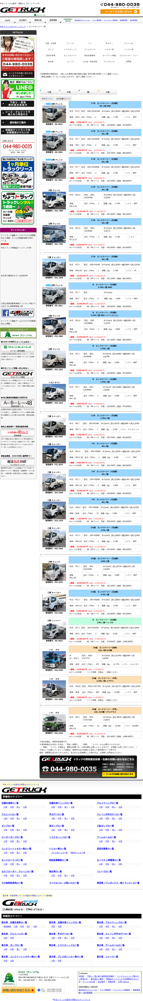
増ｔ (18, 807)
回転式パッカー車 (78, 853)
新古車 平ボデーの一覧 (61, 934)
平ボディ (109, 43)
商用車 (128, 62)
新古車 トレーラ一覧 (107, 957)
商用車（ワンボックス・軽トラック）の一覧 (118, 883)
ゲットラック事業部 (111, 20)
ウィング (70, 43)
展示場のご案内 (97, 979)
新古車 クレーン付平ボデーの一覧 (114, 934)
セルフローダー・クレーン (129, 58)
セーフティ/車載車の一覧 (109, 860)
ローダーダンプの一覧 (12, 837)
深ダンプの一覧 (56, 826)
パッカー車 (128, 49)
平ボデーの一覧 (56, 814)
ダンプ (51, 49)
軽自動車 (7, 926)
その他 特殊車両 (89, 62)
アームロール (89, 49)
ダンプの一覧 (8, 826)
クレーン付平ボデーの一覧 (109, 814)
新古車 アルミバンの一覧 (14, 934)
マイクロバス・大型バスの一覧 (64, 883)
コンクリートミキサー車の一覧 (16, 849)
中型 (69, 92)
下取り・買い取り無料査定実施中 (100, 976)
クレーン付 (128, 43)
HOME (81, 976)
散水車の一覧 (55, 871)
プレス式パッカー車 (59, 853)
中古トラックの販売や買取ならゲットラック (72, 1000)
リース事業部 (96, 20)
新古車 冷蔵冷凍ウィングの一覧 (65, 922)
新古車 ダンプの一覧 (12, 945)
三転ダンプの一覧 (105, 826)
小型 (49, 92)
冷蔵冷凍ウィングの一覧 (61, 803)
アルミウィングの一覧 (107, 803)
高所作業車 (50, 55)
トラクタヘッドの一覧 (59, 837)
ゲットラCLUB (89, 982)
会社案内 (101, 982)
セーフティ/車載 (109, 55)
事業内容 (111, 982)
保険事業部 (123, 20)
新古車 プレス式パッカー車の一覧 (66, 957)
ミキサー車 (109, 49)
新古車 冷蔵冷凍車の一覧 (14, 922)
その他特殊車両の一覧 (12, 883)
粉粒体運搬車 (89, 55)
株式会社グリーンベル (82, 20)
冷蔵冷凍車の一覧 (10, 803)
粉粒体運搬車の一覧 (58, 860)
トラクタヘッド (70, 49)
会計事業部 (134, 20)
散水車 (51, 62)
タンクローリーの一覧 (12, 860)
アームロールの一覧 (106, 837)
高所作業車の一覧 (105, 849)
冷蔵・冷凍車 (50, 43)
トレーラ (70, 62)
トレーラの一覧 (104, 871)
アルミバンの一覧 (10, 814)
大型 (108, 92)
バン (90, 43)
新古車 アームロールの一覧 (111, 945)
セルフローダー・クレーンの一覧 (17, 871)
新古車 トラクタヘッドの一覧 (64, 945)
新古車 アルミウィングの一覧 (112, 922)
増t (88, 92)
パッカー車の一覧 (57, 849)
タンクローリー (70, 55)
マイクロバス (109, 62)
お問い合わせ (123, 982)
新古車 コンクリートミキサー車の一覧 (21, 957)
